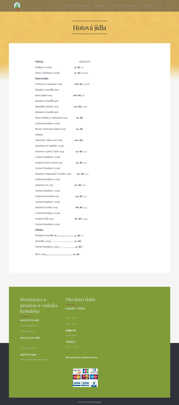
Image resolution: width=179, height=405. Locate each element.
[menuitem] (78, 5)
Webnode (97, 402)
